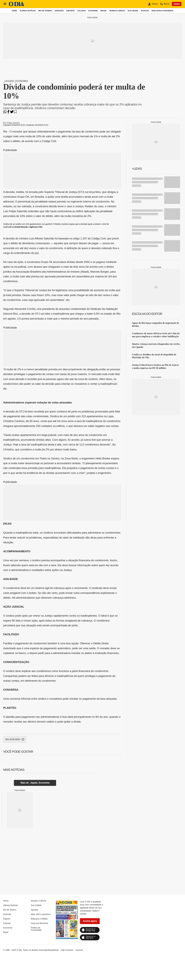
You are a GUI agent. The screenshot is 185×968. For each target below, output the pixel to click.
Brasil (103, 11)
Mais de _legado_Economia (35, 783)
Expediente (54, 950)
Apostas (145, 11)
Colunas (81, 11)
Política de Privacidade (36, 929)
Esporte (70, 11)
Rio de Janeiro (45, 11)
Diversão (59, 11)
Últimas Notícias (28, 11)
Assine (176, 4)
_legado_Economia (15, 81)
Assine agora (90, 921)
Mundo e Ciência (117, 11)
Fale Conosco (67, 950)
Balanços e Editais (39, 919)
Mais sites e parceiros (162, 11)
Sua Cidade (133, 11)
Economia (93, 11)
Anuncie (79, 950)
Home (14, 11)
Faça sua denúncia (39, 923)
